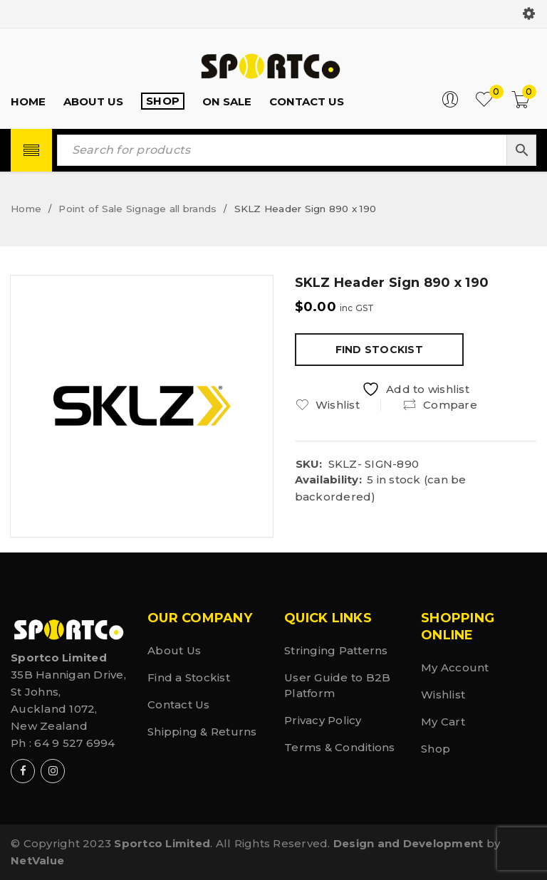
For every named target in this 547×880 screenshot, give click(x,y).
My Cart (443, 721)
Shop (435, 748)
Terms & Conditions (339, 747)
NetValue (37, 860)
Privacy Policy (323, 720)
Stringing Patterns (336, 650)
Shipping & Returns (202, 731)
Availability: (328, 479)
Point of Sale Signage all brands (137, 208)
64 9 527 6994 (74, 743)
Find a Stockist (188, 677)
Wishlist (443, 694)
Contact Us (178, 704)
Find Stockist (379, 349)
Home (26, 208)
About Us (174, 650)
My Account (455, 667)
